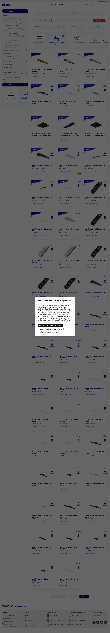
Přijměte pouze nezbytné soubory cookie (51, 329)
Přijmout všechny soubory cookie (50, 325)
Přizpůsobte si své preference (47, 332)
